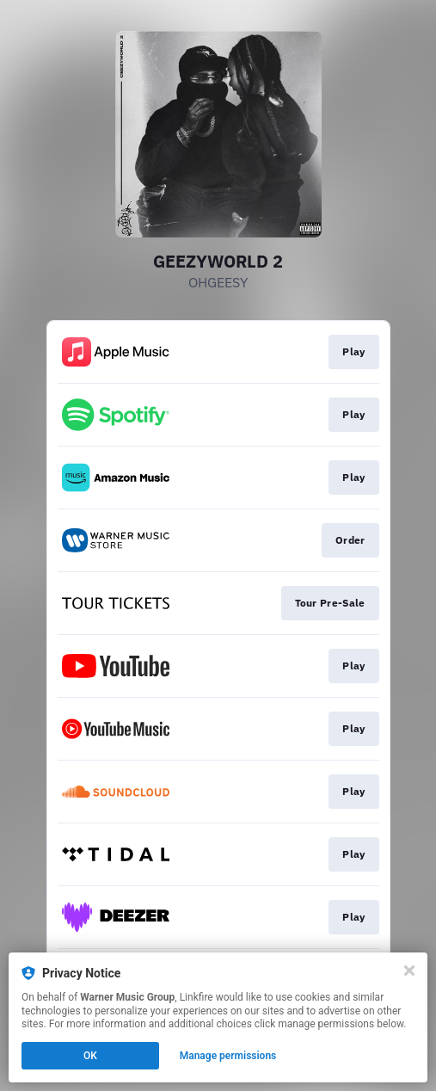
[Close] (409, 970)
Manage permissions (228, 1056)
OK (90, 1056)
